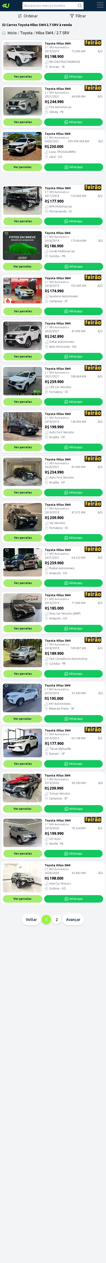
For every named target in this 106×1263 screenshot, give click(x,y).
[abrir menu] (100, 5)
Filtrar (78, 16)
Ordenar (28, 16)
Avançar (73, 919)
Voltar (31, 919)
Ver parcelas (23, 76)
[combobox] (53, 5)
